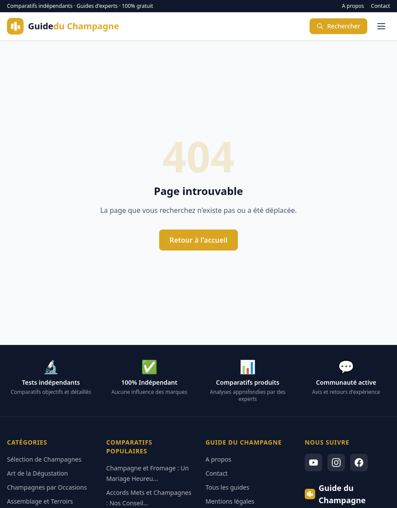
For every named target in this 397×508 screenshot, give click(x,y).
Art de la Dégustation (37, 473)
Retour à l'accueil (199, 240)
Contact (380, 6)
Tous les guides (227, 487)
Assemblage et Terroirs (40, 501)
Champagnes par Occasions (47, 487)
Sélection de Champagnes (44, 459)
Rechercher (338, 26)
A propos (353, 6)
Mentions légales (229, 501)
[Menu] (381, 26)
